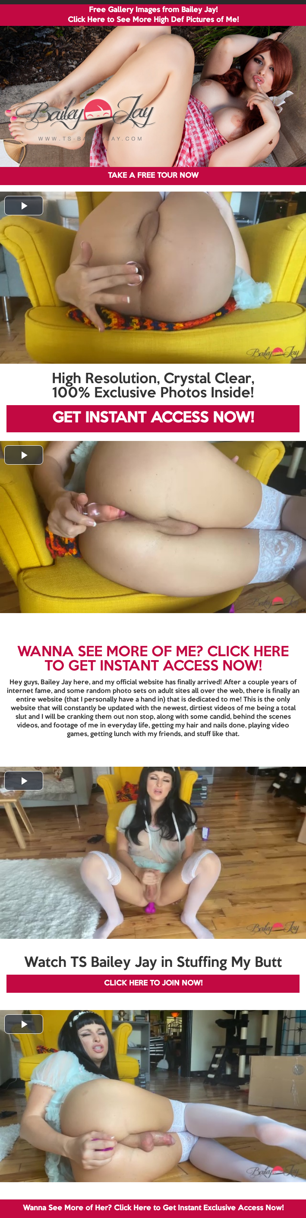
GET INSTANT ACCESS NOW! (153, 418)
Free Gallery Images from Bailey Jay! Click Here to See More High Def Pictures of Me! (153, 15)
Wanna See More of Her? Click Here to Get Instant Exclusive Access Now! (153, 1208)
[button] (23, 205)
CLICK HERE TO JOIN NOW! (153, 983)
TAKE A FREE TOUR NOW (153, 176)
